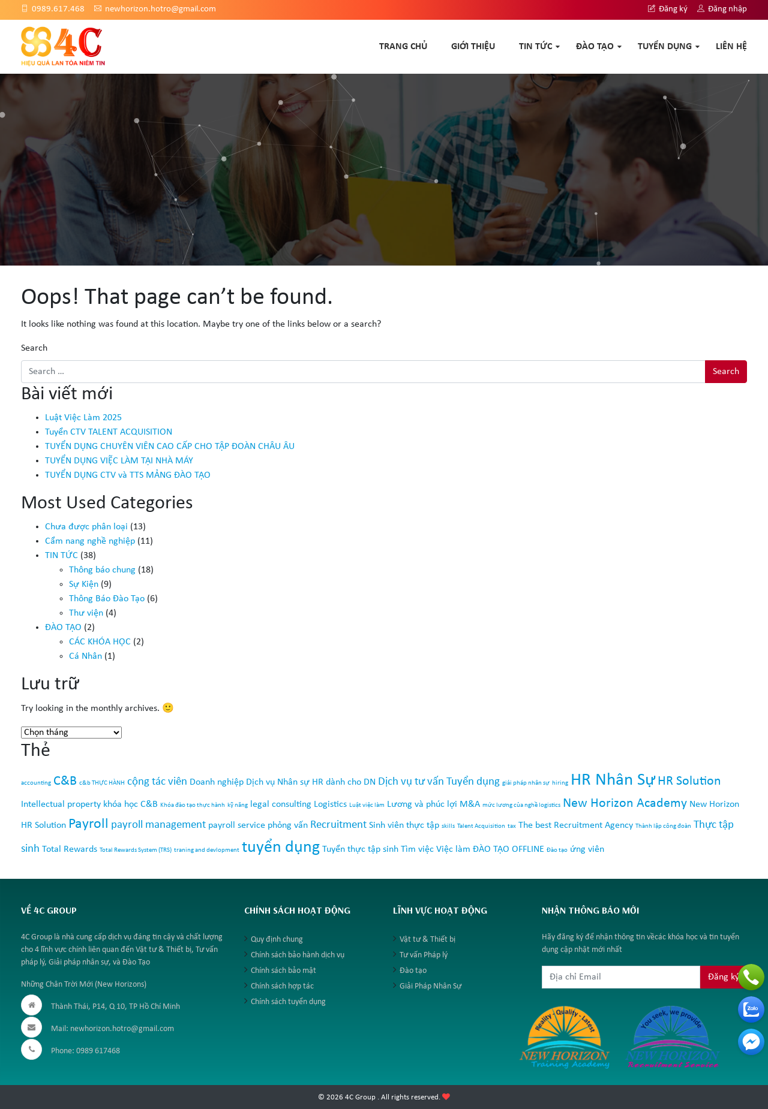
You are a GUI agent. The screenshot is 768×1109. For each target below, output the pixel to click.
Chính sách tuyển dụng (288, 1002)
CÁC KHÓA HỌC (100, 642)
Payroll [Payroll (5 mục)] (88, 824)
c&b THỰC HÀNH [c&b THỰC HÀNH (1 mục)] (102, 783)
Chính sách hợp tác (282, 986)
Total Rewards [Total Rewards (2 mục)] (69, 849)
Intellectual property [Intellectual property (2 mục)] (61, 804)
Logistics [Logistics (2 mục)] (330, 804)
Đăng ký (668, 9)
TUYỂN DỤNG (665, 47)
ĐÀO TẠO (595, 47)
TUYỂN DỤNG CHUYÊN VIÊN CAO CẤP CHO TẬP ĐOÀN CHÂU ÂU (170, 446)
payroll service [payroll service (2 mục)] (236, 825)
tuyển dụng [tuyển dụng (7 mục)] (281, 847)
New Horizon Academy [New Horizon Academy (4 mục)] (625, 803)
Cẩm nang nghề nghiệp (90, 541)
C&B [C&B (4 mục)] (65, 781)
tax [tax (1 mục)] (512, 826)
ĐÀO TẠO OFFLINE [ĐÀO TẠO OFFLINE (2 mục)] (508, 849)
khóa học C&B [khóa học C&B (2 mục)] (130, 804)
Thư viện (86, 613)
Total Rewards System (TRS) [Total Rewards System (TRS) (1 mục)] (136, 850)
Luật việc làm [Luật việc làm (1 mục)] (367, 805)
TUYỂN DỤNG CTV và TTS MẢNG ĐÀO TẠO (128, 475)
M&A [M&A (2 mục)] (470, 804)
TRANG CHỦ (403, 47)
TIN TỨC (535, 47)
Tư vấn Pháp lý (424, 955)
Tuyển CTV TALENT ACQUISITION (108, 432)
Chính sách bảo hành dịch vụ (297, 955)
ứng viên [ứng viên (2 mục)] (587, 849)
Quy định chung (277, 939)
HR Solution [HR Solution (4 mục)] (689, 781)
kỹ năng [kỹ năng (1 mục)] (237, 805)
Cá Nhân (85, 656)
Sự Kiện (83, 584)
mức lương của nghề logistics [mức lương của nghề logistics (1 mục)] (521, 805)
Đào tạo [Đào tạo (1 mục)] (557, 850)
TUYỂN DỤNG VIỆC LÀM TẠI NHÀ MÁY (119, 461)
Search (34, 348)
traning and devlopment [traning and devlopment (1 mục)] (206, 850)
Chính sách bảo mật (283, 970)
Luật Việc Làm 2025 (83, 418)
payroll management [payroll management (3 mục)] (158, 825)
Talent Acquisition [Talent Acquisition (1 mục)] (481, 826)
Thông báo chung (102, 570)
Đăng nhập (722, 9)
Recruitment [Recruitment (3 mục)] (338, 825)
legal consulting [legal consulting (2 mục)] (280, 804)
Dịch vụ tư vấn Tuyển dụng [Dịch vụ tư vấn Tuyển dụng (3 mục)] (439, 782)
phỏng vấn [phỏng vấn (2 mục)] (288, 825)
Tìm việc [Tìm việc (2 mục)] (417, 849)
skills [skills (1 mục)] (448, 826)
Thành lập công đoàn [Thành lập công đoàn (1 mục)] (663, 826)
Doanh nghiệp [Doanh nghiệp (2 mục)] (217, 782)
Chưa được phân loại (86, 527)
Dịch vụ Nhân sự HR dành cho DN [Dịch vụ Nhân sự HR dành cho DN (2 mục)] (311, 782)
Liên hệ (731, 47)
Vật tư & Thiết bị (427, 939)
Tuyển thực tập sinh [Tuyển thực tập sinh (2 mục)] (360, 849)
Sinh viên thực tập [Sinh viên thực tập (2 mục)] (404, 825)
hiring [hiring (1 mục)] (560, 783)
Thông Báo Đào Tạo (107, 599)
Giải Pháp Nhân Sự (430, 986)
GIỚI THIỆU (473, 47)
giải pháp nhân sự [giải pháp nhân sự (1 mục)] (526, 783)
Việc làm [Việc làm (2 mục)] (453, 849)
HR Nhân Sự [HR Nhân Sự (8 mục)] (613, 780)
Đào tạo (413, 970)
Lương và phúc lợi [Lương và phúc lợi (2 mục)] (422, 804)
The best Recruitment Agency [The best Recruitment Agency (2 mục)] (575, 825)
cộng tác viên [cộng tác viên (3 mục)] (157, 782)
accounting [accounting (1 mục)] (36, 783)
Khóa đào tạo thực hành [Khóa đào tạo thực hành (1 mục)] (192, 805)
